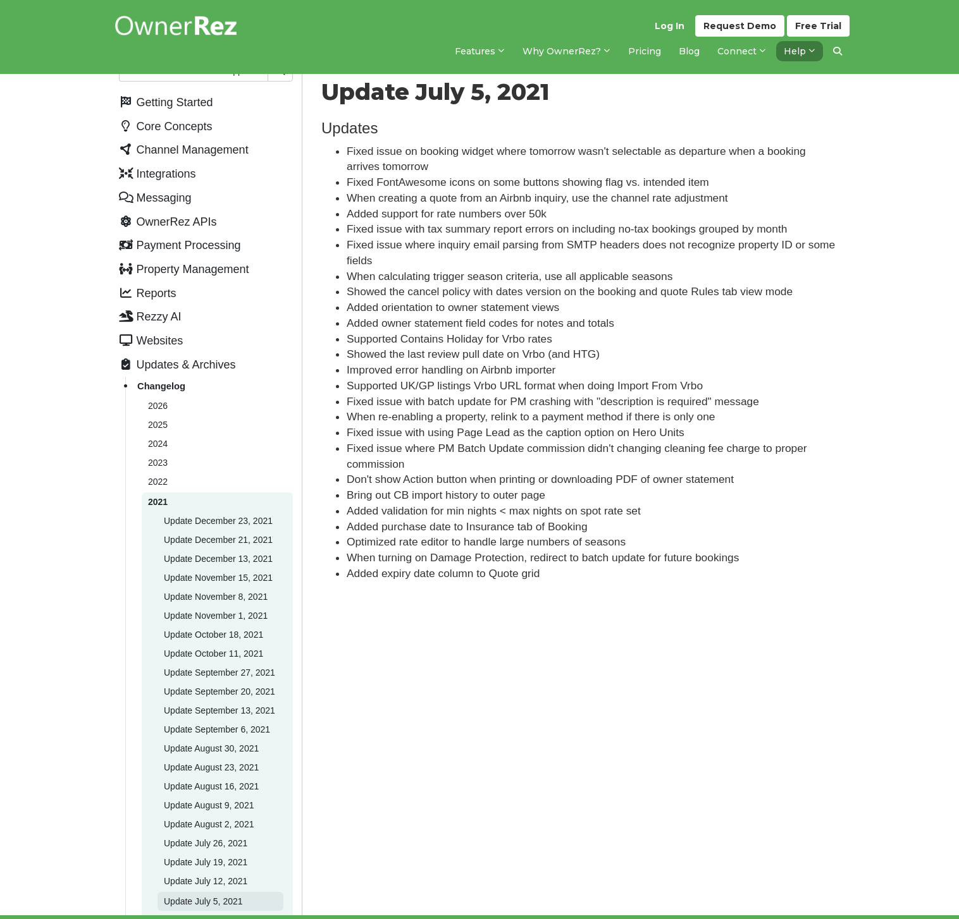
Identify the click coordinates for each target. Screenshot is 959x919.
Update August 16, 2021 (211, 786)
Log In (669, 26)
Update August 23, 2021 (211, 767)
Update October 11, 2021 (213, 653)
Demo (739, 26)
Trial (818, 26)
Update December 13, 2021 (218, 559)
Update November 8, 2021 (216, 597)
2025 (158, 425)
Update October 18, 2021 (213, 635)
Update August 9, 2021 (209, 805)
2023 (158, 463)
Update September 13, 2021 (219, 710)
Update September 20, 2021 (219, 691)
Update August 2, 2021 (209, 824)
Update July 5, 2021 (203, 901)
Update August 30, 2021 (211, 748)
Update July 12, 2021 (205, 881)
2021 (158, 502)
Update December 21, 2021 (218, 540)
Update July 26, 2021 (205, 843)
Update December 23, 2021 (218, 521)
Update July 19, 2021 (205, 862)
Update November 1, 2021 (216, 616)
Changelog (161, 386)
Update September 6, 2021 (217, 729)
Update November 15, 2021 (218, 578)
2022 (158, 482)
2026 (158, 406)
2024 (158, 444)
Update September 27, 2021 (219, 672)
